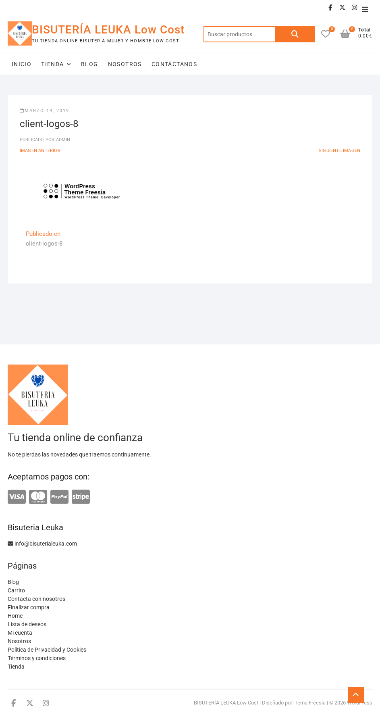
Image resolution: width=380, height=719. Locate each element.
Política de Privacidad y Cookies (47, 649)
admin (62, 139)
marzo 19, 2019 (44, 110)
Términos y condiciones (37, 658)
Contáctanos (174, 64)
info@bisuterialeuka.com (42, 543)
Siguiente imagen (339, 150)
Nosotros (125, 64)
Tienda (52, 64)
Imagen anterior (40, 150)
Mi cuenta (20, 632)
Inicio (21, 64)
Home (15, 616)
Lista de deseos (27, 624)
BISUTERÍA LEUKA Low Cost (108, 29)
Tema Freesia (310, 703)
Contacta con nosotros (36, 599)
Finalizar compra (29, 607)
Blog (89, 64)
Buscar (295, 34)
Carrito (16, 590)
